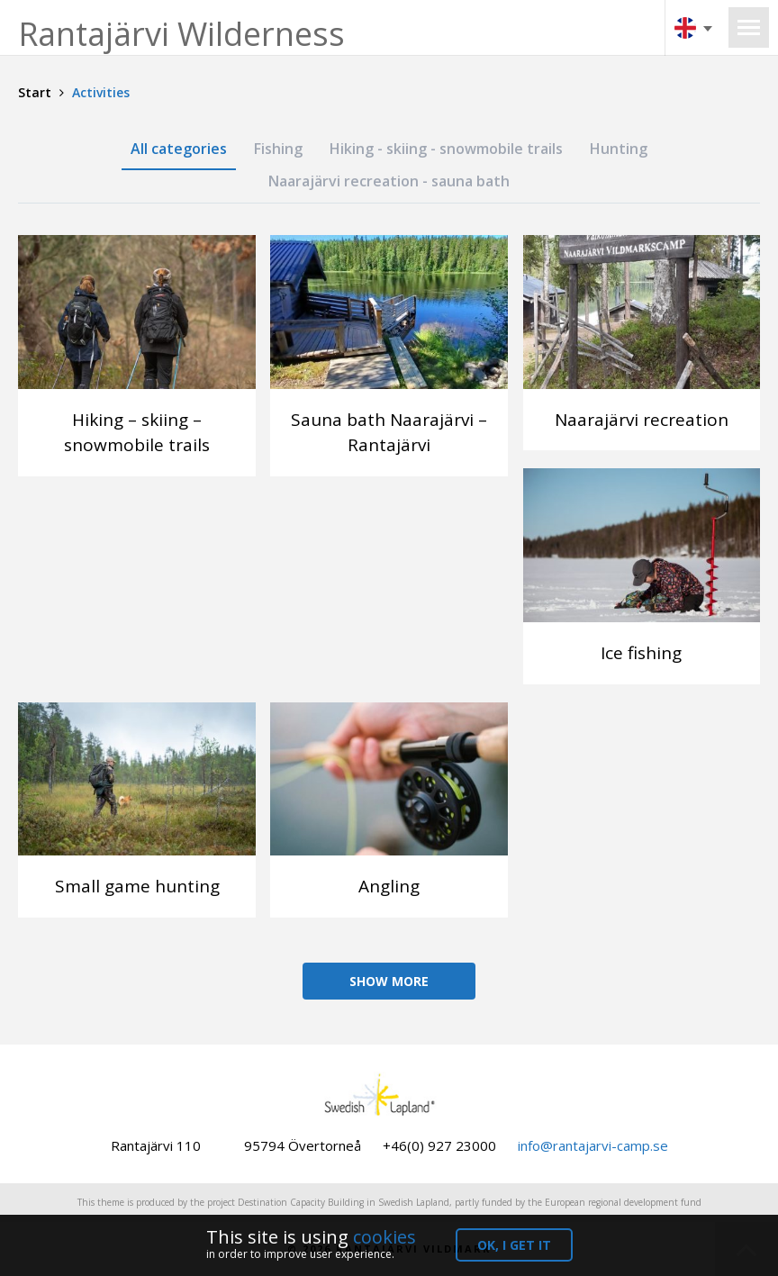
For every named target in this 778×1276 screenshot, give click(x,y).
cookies (384, 1237)
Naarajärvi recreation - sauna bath (389, 181)
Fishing (278, 148)
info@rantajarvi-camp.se (593, 1145)
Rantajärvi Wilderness (181, 34)
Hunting (618, 148)
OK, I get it (514, 1244)
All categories (179, 148)
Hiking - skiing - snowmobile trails (446, 148)
